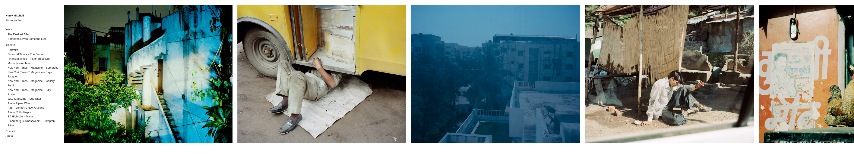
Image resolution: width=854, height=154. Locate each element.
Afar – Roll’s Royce (19, 112)
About (9, 135)
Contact (10, 131)
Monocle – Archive (19, 63)
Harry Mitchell (15, 15)
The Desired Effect (19, 34)
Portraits (13, 50)
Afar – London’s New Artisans (26, 107)
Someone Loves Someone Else (27, 38)
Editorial (11, 44)
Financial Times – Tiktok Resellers (29, 58)
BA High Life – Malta (20, 116)
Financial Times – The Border (26, 54)
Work (9, 29)
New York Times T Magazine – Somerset (33, 67)
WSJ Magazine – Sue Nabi (24, 98)
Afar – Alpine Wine (19, 103)
